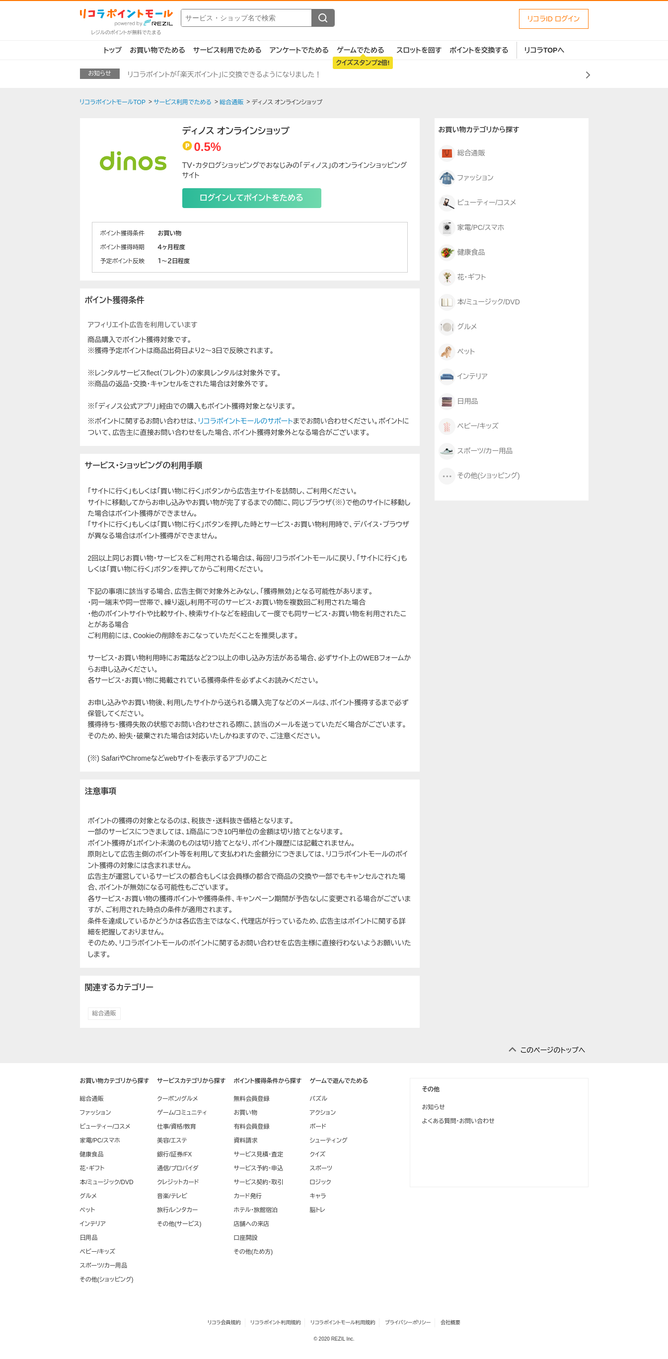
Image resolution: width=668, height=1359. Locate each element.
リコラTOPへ (544, 50)
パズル (318, 1098)
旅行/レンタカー (177, 1210)
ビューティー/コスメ (478, 203)
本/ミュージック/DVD (479, 302)
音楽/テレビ (172, 1196)
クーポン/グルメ (177, 1098)
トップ (113, 50)
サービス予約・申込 (258, 1168)
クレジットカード (178, 1182)
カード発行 (247, 1196)
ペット (457, 352)
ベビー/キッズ (469, 426)
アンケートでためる (299, 50)
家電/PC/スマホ (472, 227)
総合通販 (104, 1013)
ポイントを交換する (478, 50)
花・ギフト (462, 277)
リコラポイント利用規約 (275, 1322)
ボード (317, 1126)
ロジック (320, 1182)
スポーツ (320, 1168)
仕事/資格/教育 (176, 1126)
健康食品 (462, 252)
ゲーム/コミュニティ (182, 1112)
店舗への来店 (251, 1223)
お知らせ (433, 1107)
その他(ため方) (253, 1251)
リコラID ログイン (553, 19)
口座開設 (245, 1237)
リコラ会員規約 (224, 1322)
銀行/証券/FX (174, 1154)
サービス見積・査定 (258, 1154)
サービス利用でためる (227, 50)
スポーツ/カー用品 (476, 451)
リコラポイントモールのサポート (245, 421)
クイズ (317, 1154)
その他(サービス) (179, 1223)
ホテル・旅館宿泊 (255, 1210)
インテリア (463, 376)
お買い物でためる (157, 50)
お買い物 (245, 1112)
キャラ (317, 1196)
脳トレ (317, 1210)
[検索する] (322, 17)
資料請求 (245, 1140)
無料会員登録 (251, 1098)
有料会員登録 (251, 1126)
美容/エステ (172, 1140)
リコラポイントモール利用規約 (342, 1322)
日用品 (458, 401)
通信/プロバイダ (177, 1168)
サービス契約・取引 (258, 1182)
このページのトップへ (553, 1050)
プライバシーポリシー (408, 1322)
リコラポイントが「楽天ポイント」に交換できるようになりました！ (225, 74)
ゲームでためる (360, 50)
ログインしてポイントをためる (251, 198)
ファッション (466, 178)
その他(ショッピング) (479, 476)
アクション (322, 1112)
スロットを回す (419, 50)
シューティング (328, 1140)
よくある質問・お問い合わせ (458, 1121)
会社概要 (450, 1322)
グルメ (458, 327)
